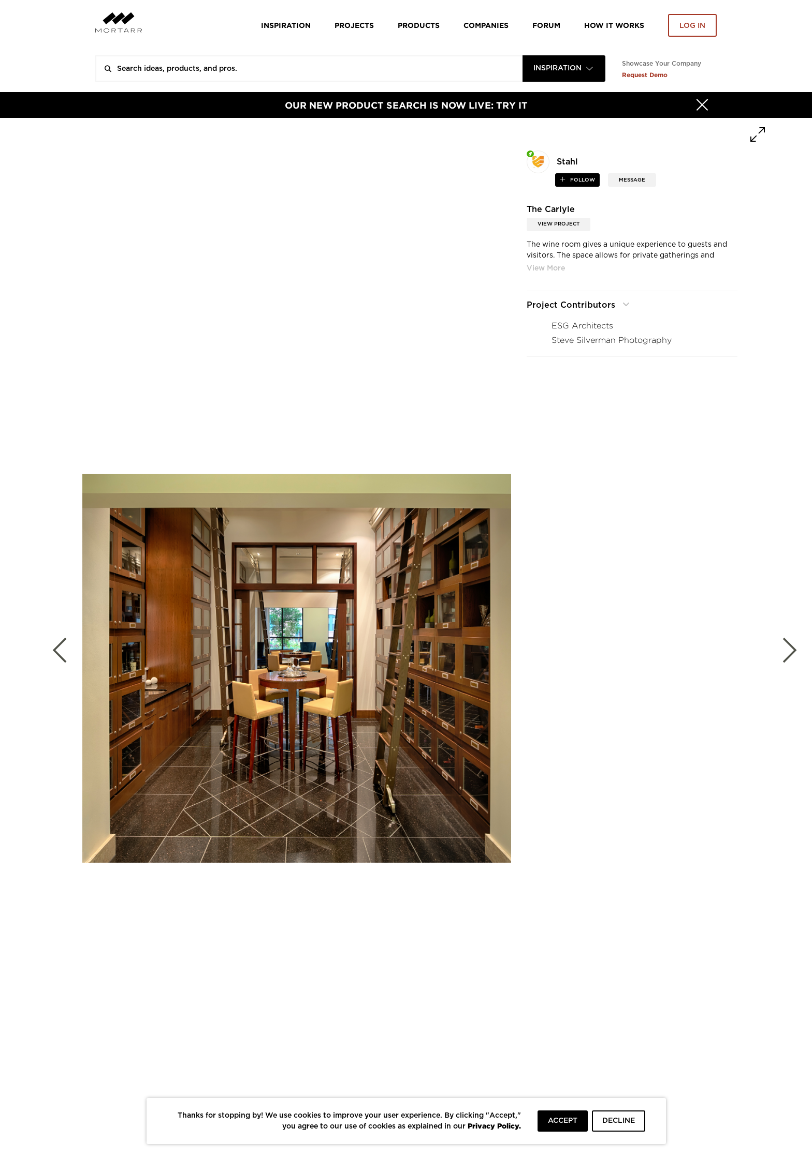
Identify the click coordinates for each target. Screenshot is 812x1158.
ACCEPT (562, 1120)
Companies (486, 25)
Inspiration (286, 25)
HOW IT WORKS (614, 25)
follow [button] (582, 180)
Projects (354, 25)
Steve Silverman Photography (612, 340)
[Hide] (702, 105)
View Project (558, 224)
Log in (692, 25)
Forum (546, 25)
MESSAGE (632, 180)
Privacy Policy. (494, 1126)
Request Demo (645, 74)
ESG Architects (582, 325)
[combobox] (564, 68)
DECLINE (618, 1120)
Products (419, 25)
